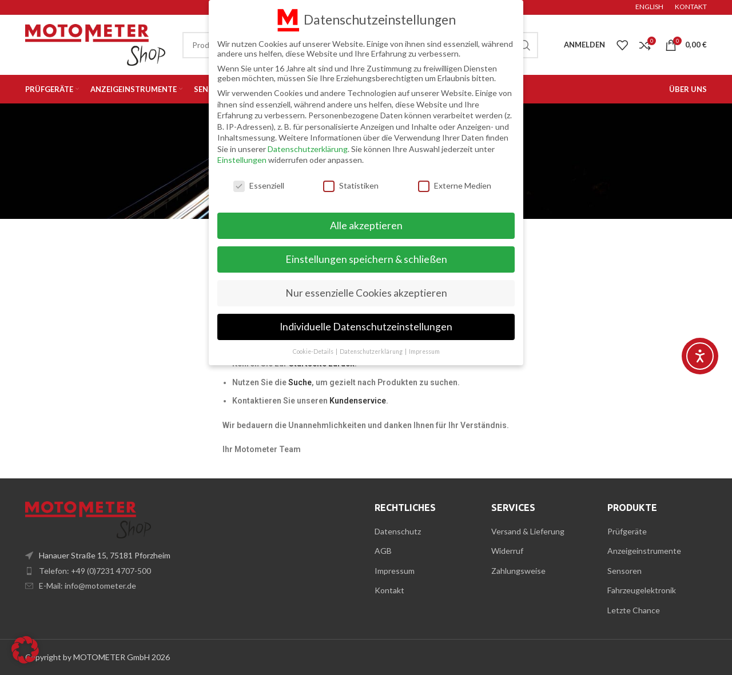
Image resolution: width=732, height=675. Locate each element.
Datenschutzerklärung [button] (372, 351)
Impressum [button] (424, 351)
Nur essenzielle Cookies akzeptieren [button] (366, 292)
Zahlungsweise (518, 571)
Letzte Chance (633, 610)
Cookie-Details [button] (314, 351)
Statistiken (351, 185)
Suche (300, 382)
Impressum (395, 571)
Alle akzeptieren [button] (366, 225)
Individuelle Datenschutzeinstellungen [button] (366, 326)
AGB (383, 551)
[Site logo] (95, 44)
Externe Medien (454, 185)
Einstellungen (241, 160)
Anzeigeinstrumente (644, 551)
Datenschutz (398, 531)
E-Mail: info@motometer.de (87, 585)
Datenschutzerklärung (308, 148)
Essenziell (258, 185)
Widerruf (507, 551)
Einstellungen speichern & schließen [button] (366, 259)
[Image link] (88, 519)
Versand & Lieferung (527, 531)
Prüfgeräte (627, 531)
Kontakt (389, 590)
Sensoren (624, 571)
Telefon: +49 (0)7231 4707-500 (95, 571)
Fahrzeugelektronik (641, 590)
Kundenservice (357, 400)
